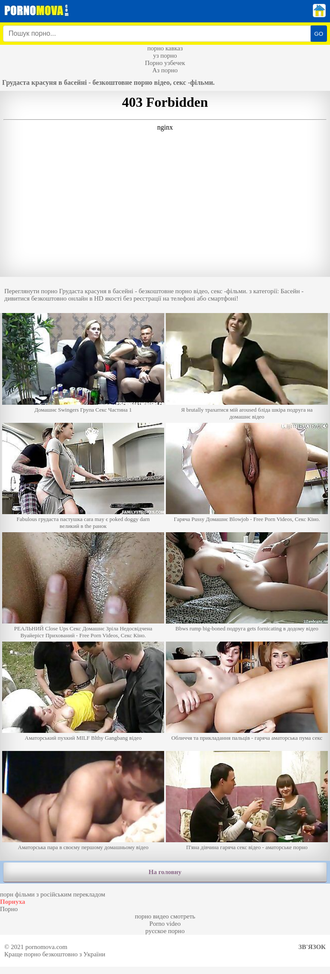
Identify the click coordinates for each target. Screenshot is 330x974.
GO (318, 34)
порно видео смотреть (165, 916)
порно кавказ (165, 48)
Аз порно (164, 70)
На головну (165, 872)
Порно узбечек (165, 62)
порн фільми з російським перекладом (52, 894)
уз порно (165, 55)
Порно (9, 909)
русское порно (164, 930)
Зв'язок (312, 946)
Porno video (165, 923)
